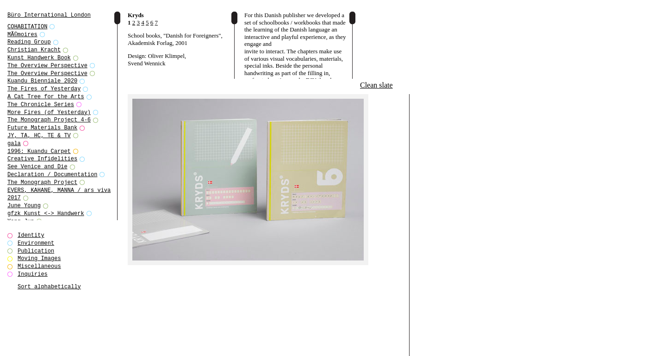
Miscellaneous (39, 266)
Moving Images (39, 258)
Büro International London (49, 15)
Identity (31, 235)
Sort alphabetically (49, 287)
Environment (36, 243)
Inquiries (33, 274)
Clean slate (376, 85)
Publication (36, 251)
